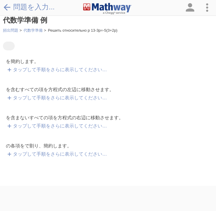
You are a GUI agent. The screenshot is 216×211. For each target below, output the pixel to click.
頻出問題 (10, 30)
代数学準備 (33, 30)
